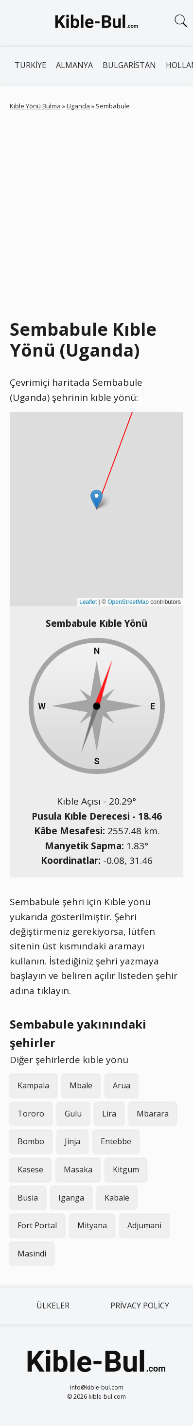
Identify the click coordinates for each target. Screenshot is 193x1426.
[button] (96, 499)
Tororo (31, 1113)
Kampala (33, 1085)
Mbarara (153, 1113)
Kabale (117, 1197)
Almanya (74, 65)
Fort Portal (37, 1225)
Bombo (31, 1141)
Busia (28, 1197)
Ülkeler (53, 1305)
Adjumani (144, 1225)
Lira (109, 1113)
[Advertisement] (96, 212)
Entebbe (116, 1141)
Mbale (81, 1085)
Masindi (32, 1253)
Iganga (71, 1197)
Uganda (78, 106)
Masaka (78, 1169)
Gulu (73, 1113)
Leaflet (88, 602)
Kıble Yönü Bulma (35, 106)
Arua (121, 1085)
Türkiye (30, 65)
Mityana (92, 1225)
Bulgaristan (129, 65)
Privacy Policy (139, 1305)
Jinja (72, 1141)
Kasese (30, 1169)
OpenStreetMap (128, 602)
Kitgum (126, 1169)
